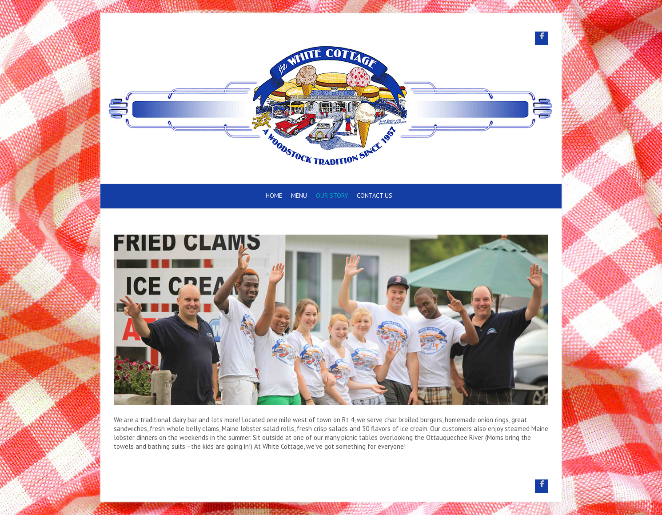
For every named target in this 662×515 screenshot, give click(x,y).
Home (274, 196)
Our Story (332, 196)
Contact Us (374, 196)
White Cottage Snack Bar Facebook (541, 38)
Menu (299, 196)
